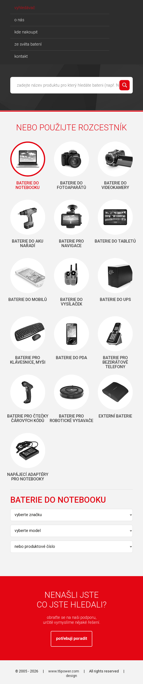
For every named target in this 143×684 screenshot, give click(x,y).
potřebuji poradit (71, 638)
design (71, 675)
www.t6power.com (63, 671)
